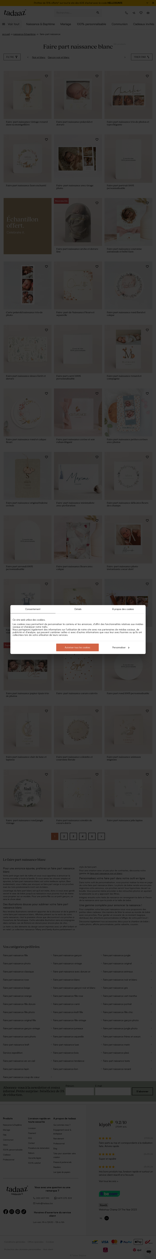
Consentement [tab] (32, 609)
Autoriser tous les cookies (77, 647)
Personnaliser (120, 647)
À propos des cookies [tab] (123, 609)
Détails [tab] (78, 609)
